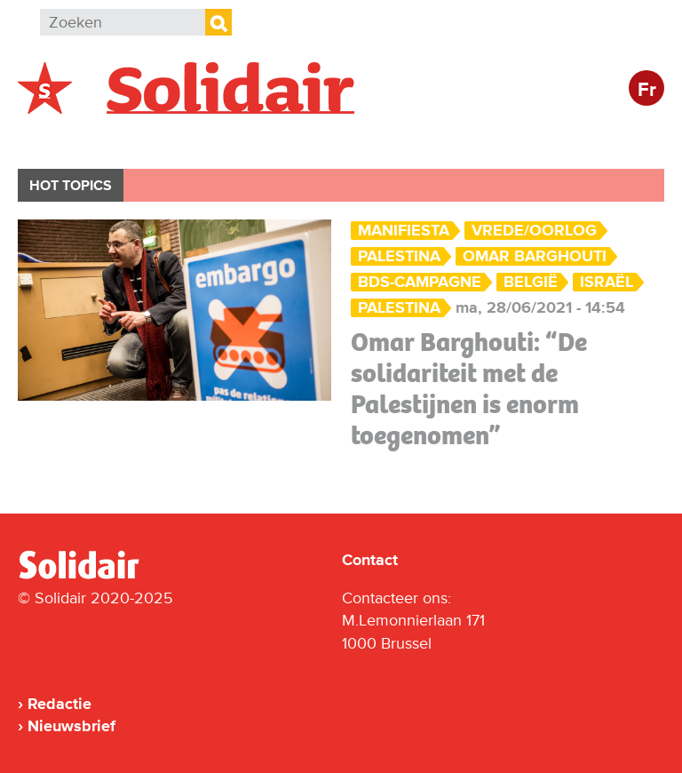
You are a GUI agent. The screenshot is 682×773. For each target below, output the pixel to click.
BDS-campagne (419, 282)
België (60, 139)
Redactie (59, 703)
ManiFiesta (403, 230)
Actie (258, 139)
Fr (647, 90)
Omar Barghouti (535, 256)
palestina (399, 256)
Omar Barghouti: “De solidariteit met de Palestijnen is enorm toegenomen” (469, 388)
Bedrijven (350, 139)
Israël (606, 282)
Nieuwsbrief (71, 726)
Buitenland (161, 139)
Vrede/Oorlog (534, 230)
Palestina (399, 308)
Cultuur (450, 139)
